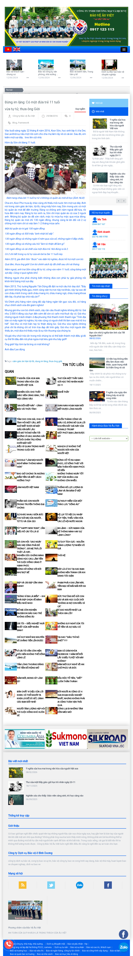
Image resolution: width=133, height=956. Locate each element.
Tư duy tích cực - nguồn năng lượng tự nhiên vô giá (71, 545)
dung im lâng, (41, 361)
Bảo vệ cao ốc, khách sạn (98, 947)
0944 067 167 (98, 224)
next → (123, 201)
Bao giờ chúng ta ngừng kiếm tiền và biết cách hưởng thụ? (31, 477)
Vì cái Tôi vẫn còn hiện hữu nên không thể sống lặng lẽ (31, 654)
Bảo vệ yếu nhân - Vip (77, 944)
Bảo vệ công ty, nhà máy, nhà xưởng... (26, 944)
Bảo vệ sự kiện (77, 947)
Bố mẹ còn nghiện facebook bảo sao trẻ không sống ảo (29, 613)
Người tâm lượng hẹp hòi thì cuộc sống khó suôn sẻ (31, 712)
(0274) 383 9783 (100, 236)
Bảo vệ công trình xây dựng (95, 951)
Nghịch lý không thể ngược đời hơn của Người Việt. (69, 450)
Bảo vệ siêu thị (36, 951)
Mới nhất (98, 111)
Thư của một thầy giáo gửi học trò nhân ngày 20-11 (70, 381)
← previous (118, 201)
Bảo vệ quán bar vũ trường (22, 954)
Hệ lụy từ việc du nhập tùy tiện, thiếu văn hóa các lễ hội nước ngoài (70, 518)
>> (27, 77)
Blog (14, 122)
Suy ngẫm (80, 109)
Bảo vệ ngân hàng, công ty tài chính (63, 951)
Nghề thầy (63, 392)
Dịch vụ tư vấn (61, 947)
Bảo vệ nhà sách (45, 954)
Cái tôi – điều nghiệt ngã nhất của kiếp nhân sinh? (31, 627)
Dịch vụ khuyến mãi (56, 944)
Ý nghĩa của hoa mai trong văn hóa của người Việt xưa (28, 381)
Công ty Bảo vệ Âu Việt (24, 116)
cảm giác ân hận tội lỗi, (23, 361)
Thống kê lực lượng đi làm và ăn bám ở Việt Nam (70, 490)
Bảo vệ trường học (18, 951)
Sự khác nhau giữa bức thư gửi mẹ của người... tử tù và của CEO (30, 518)
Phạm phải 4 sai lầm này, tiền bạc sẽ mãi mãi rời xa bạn (71, 586)
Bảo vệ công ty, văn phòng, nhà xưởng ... (48, 73)
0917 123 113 (98, 249)
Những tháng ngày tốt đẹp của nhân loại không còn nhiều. (70, 477)
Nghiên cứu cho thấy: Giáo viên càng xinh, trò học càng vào (30, 395)
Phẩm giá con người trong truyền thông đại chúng (30, 504)
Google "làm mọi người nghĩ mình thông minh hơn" (30, 463)
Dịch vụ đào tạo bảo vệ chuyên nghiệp (113, 73)
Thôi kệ (61, 555)
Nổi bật (97, 103)
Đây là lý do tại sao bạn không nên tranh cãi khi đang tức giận (71, 572)
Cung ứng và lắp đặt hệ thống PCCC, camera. (31, 947)
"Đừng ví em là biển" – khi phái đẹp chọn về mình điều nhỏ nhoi (31, 599)
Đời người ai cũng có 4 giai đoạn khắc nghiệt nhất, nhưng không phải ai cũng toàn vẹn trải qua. (71, 698)
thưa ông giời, (55, 361)
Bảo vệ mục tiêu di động (66, 954)
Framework (23, 122)
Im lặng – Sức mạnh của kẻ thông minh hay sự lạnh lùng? (70, 531)
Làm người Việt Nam (28, 487)
